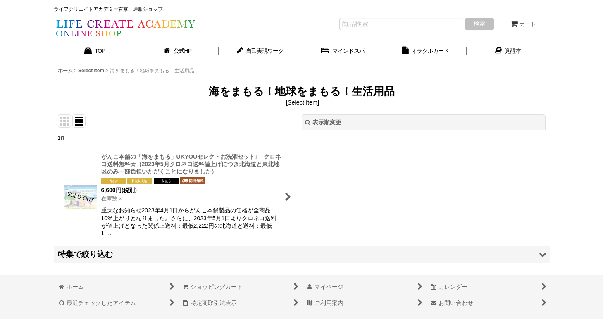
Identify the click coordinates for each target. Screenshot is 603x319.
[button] (302, 254)
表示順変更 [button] (323, 122)
